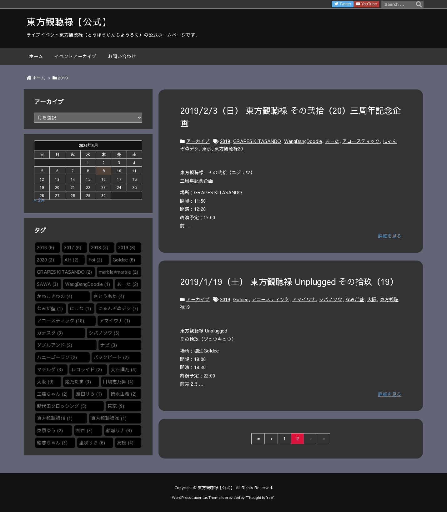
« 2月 (39, 200)
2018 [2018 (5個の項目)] (99, 247)
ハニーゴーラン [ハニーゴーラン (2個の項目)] (57, 357)
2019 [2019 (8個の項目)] (126, 247)
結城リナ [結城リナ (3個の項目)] (119, 430)
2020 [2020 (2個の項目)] (45, 259)
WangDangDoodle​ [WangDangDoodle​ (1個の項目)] (87, 284)
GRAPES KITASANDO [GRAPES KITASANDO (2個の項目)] (64, 272)
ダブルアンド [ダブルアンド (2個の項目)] (54, 345)
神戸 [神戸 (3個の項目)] (84, 430)
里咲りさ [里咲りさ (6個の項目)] (92, 442)
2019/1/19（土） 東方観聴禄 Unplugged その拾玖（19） (289, 281)
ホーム (38, 78)
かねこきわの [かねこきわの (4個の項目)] (54, 296)
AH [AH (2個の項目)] (71, 259)
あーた (332, 141)
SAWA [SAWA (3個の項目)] (47, 284)
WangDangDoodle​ (303, 141)
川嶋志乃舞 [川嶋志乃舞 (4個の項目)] (118, 381)
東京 (206, 148)
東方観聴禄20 (228, 148)
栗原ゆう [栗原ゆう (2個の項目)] (50, 430)
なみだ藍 (354, 299)
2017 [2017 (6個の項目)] (72, 247)
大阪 (372, 299)
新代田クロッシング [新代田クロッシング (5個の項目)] (61, 406)
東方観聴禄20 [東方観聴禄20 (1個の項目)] (109, 418)
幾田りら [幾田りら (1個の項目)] (89, 394)
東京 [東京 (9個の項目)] (116, 406)
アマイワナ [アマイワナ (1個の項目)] (114, 320)
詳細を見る (389, 236)
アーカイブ (198, 141)
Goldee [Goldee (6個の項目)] (124, 259)
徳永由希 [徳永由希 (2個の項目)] (124, 394)
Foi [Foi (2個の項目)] (95, 259)
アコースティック (361, 141)
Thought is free (260, 497)
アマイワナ (304, 299)
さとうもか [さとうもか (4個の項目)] (108, 296)
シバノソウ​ (330, 299)
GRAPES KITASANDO (257, 141)
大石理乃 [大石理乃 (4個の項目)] (124, 369)
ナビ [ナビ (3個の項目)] (108, 345)
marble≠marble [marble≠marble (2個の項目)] (118, 272)
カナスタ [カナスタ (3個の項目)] (50, 333)
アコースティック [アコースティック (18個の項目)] (60, 320)
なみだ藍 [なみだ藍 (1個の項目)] (50, 308)
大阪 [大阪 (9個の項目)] (45, 381)
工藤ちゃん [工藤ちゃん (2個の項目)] (52, 394)
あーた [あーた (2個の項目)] (127, 284)
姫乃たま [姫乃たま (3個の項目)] (78, 381)
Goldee (241, 299)
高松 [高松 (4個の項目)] (125, 442)
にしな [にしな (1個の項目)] (80, 308)
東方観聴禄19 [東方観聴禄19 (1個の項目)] (55, 418)
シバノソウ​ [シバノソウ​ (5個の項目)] (104, 333)
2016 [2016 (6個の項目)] (45, 247)
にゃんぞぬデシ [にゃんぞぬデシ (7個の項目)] (118, 308)
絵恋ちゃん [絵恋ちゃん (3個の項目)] (52, 442)
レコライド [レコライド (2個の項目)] (86, 369)
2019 (225, 141)
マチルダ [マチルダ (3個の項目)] (50, 369)
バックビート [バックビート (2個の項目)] (111, 357)
